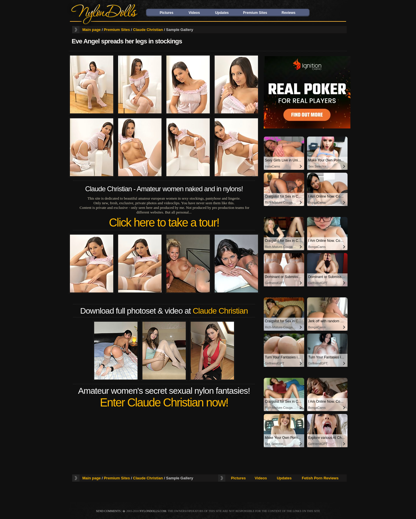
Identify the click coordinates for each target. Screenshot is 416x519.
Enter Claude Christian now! (164, 402)
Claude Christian (148, 29)
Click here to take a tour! (164, 222)
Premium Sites (255, 13)
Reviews (289, 13)
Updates (222, 13)
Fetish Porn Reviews (320, 478)
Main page (91, 29)
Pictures (166, 13)
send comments (108, 511)
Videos (194, 13)
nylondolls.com (153, 511)
